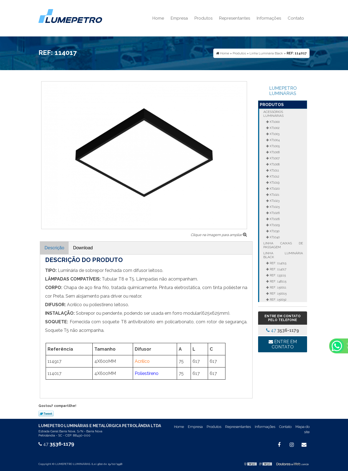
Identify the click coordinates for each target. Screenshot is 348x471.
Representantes (234, 18)
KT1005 (274, 146)
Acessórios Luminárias (273, 114)
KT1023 (274, 201)
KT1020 (274, 188)
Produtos (203, 18)
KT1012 (274, 176)
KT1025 (274, 207)
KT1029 (274, 225)
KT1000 (274, 122)
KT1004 (274, 140)
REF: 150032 (278, 299)
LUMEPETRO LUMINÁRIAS (283, 91)
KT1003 (274, 134)
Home (158, 18)
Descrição (54, 247)
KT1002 (274, 128)
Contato (296, 18)
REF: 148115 (277, 281)
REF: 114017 (277, 269)
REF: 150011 (277, 287)
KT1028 (274, 219)
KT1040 (274, 237)
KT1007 (274, 158)
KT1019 (274, 182)
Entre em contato (283, 344)
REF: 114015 (277, 263)
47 (282, 330)
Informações (269, 18)
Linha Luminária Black (283, 255)
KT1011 (274, 170)
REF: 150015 (278, 293)
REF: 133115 (277, 275)
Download (83, 247)
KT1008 (274, 164)
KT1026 (274, 213)
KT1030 (274, 231)
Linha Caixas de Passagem (283, 245)
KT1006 (274, 152)
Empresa (179, 18)
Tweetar (46, 413)
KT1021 (274, 195)
